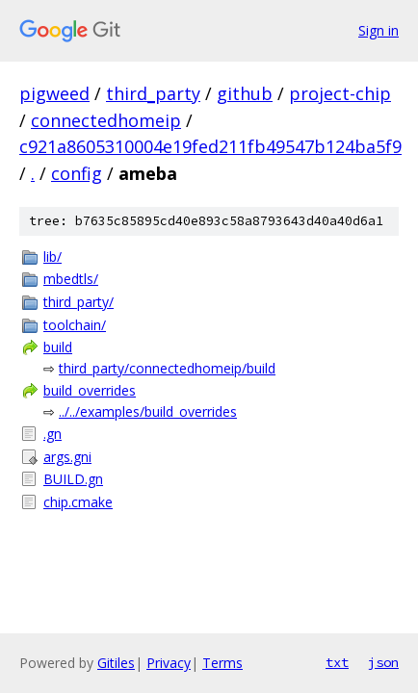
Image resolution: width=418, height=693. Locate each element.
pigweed (54, 93)
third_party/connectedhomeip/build (167, 368)
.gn (52, 433)
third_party (153, 93)
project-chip (340, 93)
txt (337, 662)
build (57, 347)
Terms (222, 663)
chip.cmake (78, 502)
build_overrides (89, 390)
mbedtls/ (70, 279)
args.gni (67, 457)
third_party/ (78, 302)
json (383, 662)
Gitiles (116, 663)
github (245, 93)
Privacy (168, 663)
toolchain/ (74, 325)
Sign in (378, 30)
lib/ (52, 256)
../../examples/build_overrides (148, 411)
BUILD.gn (73, 479)
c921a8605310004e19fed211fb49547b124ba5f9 (210, 146)
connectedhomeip (106, 120)
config (76, 173)
